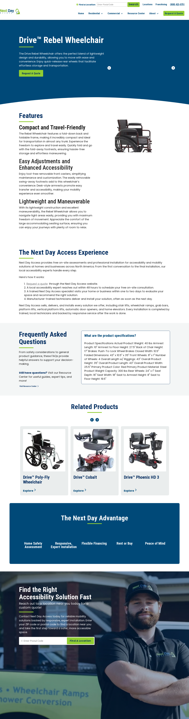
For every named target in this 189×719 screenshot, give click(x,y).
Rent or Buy (125, 544)
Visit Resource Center (32, 386)
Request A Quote (174, 11)
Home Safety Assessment (33, 546)
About (155, 11)
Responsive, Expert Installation (64, 546)
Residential (101, 11)
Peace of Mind (155, 544)
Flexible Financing (94, 544)
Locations (148, 4)
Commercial (119, 11)
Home (88, 11)
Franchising (161, 4)
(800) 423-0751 (177, 4)
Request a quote (37, 284)
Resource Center (139, 11)
